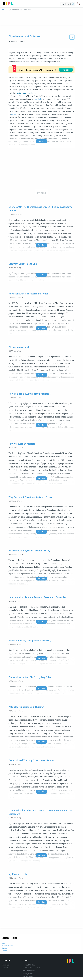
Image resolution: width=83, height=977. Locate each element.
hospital (38, 92)
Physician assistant (7, 938)
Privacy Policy (27, 966)
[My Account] (79, 4)
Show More (41, 134)
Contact (5, 960)
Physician (4, 941)
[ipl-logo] (10, 5)
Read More (41, 238)
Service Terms (27, 969)
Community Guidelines (31, 960)
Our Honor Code (28, 963)
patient (13, 107)
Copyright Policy (28, 957)
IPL (3, 9)
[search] (73, 4)
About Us (5, 957)
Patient (4, 936)
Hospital (4, 943)
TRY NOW (44, 65)
